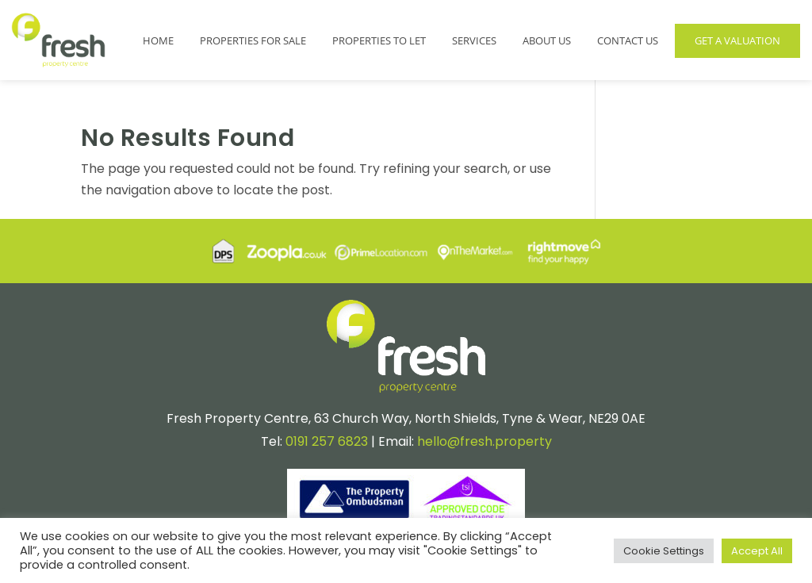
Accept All (757, 550)
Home (158, 40)
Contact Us (627, 40)
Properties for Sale (253, 40)
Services (474, 40)
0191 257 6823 (326, 441)
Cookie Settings (663, 550)
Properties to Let (379, 40)
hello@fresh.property (484, 441)
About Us (547, 40)
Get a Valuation (737, 40)
